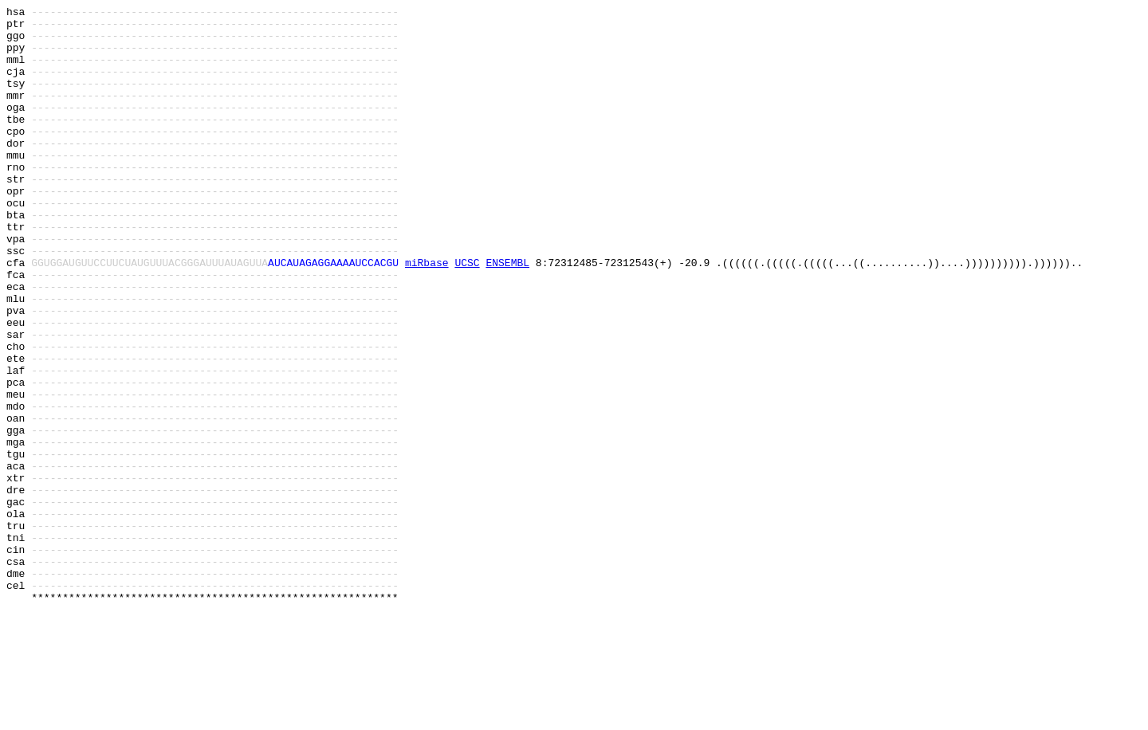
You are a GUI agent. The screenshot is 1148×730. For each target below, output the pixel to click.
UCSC (466, 315)
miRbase (427, 315)
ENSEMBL (507, 315)
